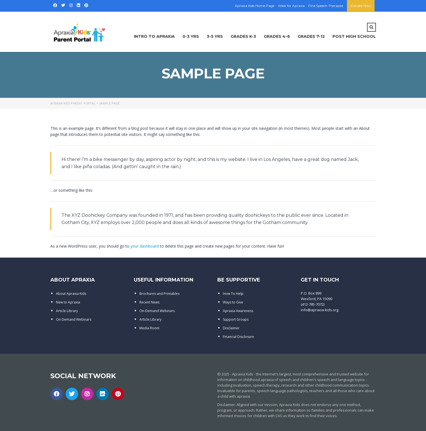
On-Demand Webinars (73, 319)
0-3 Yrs (191, 36)
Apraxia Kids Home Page (254, 6)
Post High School (354, 36)
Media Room (149, 328)
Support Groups (235, 319)
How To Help (233, 293)
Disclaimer (231, 328)
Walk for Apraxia (291, 6)
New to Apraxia (68, 302)
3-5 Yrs (215, 36)
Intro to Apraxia (154, 36)
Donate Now (361, 6)
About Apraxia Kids (71, 293)
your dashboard (144, 246)
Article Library (67, 310)
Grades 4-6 (277, 36)
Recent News (149, 302)
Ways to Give (233, 302)
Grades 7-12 (311, 36)
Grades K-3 (243, 36)
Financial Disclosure (238, 336)
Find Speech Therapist (325, 6)
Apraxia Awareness (238, 310)
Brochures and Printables (159, 293)
